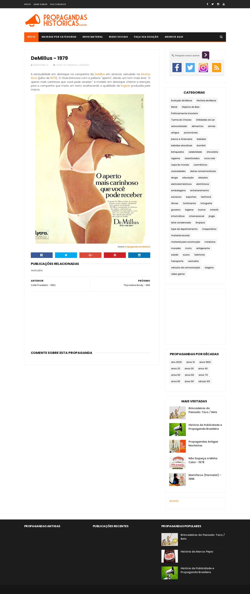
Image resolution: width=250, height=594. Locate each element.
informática (178, 216)
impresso (72, 64)
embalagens (178, 190)
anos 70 (61, 64)
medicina (210, 241)
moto (188, 248)
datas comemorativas (203, 171)
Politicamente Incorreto (184, 113)
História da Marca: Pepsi (197, 551)
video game (178, 274)
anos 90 (189, 381)
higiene (189, 209)
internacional (196, 216)
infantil (214, 209)
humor (202, 209)
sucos (186, 254)
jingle (212, 216)
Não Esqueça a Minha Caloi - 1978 (203, 460)
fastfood (206, 196)
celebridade (195, 151)
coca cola (209, 158)
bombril (201, 145)
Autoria (173, 501)
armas (211, 126)
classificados (192, 158)
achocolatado (179, 126)
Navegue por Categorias (59, 36)
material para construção (185, 241)
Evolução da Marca (181, 100)
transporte (177, 261)
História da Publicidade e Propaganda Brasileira (205, 427)
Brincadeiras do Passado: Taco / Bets (203, 410)
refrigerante (203, 248)
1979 (53, 78)
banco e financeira (181, 139)
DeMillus (100, 74)
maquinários (209, 229)
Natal (174, 106)
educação (188, 177)
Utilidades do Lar (205, 119)
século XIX (204, 381)
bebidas (201, 139)
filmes (174, 203)
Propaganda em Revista (137, 246)
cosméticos (200, 164)
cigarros (175, 158)
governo (175, 209)
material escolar (180, 235)
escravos (176, 196)
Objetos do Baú (190, 106)
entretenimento (199, 190)
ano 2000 (176, 362)
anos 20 (175, 368)
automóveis (191, 132)
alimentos (197, 126)
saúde (174, 254)
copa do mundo (180, 164)
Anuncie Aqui (174, 36)
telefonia (199, 254)
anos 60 (189, 374)
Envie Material (93, 36)
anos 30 (189, 368)
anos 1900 (205, 362)
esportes (191, 196)
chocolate (212, 151)
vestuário (84, 64)
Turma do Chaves (181, 119)
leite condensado (181, 222)
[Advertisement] (159, 20)
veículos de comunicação (185, 267)
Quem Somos (41, 4)
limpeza (200, 222)
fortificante (189, 203)
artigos (175, 132)
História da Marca (206, 100)
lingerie (125, 86)
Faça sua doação (146, 36)
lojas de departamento (184, 229)
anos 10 (190, 362)
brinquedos (177, 151)
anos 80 (175, 381)
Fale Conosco (58, 4)
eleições (203, 177)
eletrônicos (202, 184)
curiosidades (178, 171)
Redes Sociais (118, 36)
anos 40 (203, 368)
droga (174, 177)
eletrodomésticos (181, 184)
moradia (176, 248)
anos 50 (175, 374)
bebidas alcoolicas (181, 145)
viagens (209, 267)
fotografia (206, 203)
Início (27, 4)
